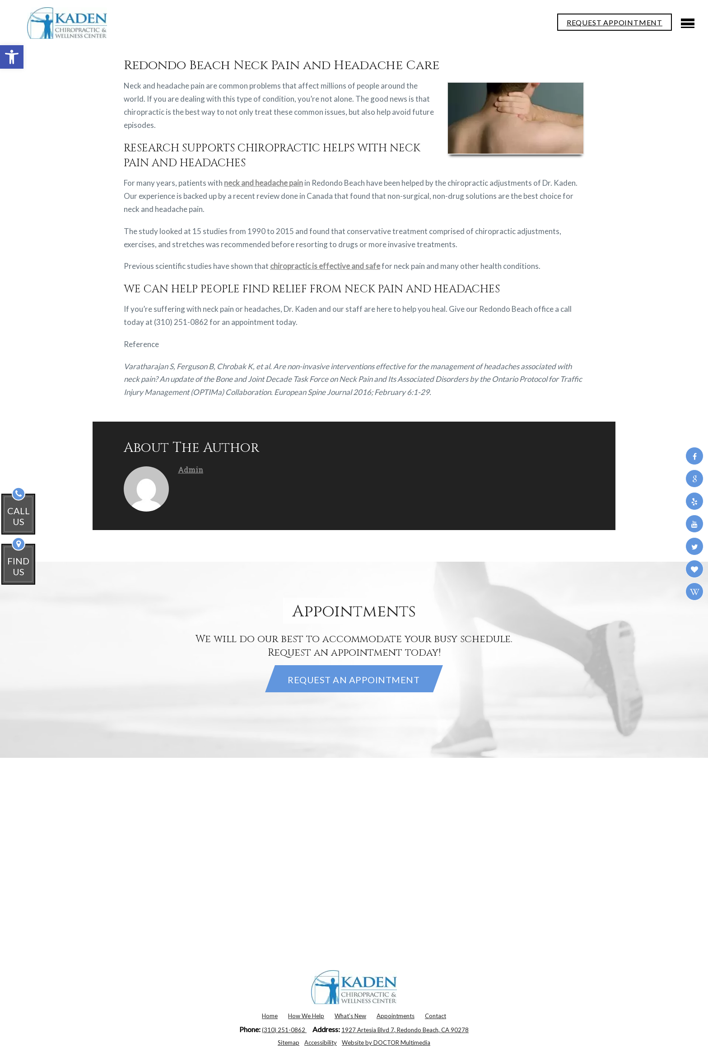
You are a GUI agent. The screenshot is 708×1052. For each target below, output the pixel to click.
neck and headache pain (263, 183)
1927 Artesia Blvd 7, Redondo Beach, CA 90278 (405, 1029)
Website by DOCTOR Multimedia (386, 1042)
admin (190, 469)
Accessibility (320, 1042)
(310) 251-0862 (284, 1029)
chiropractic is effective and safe (325, 266)
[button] (11, 57)
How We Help (306, 1015)
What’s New (350, 1015)
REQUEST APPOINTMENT (614, 22)
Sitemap (288, 1042)
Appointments (396, 1015)
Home (270, 1015)
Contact (435, 1015)
